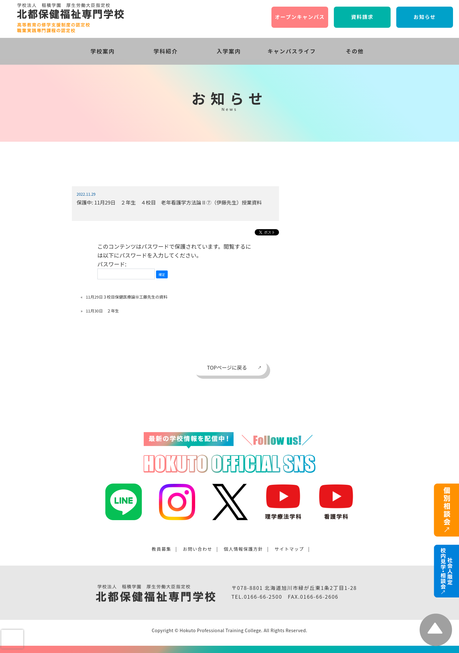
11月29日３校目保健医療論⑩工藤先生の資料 (126, 297)
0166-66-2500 (263, 596)
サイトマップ (289, 549)
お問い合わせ (197, 549)
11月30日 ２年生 (102, 311)
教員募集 (161, 549)
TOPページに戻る (227, 367)
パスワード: (126, 269)
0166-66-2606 (319, 596)
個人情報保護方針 (243, 549)
